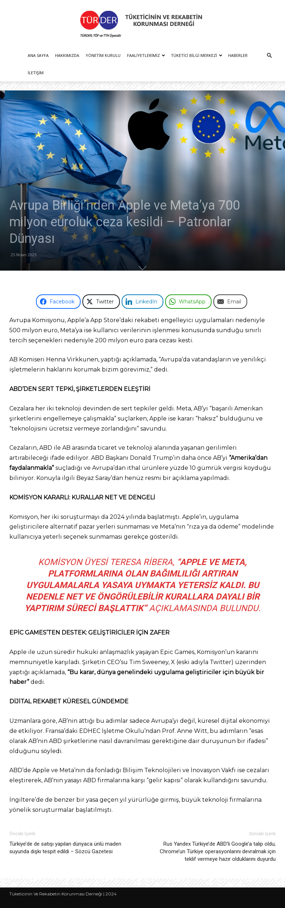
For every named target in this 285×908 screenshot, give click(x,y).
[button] (269, 55)
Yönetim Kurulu (103, 55)
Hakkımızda (67, 55)
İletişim (36, 72)
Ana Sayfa (38, 55)
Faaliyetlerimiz (146, 55)
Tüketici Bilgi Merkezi (196, 55)
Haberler (238, 55)
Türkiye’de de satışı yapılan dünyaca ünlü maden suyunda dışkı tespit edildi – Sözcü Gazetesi (65, 848)
